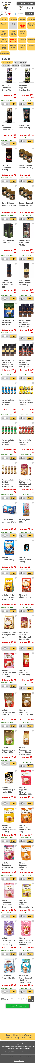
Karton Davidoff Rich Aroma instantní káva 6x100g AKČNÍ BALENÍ (25, 364)
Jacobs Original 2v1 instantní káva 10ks (8, 322)
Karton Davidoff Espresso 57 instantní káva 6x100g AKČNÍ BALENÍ (25, 324)
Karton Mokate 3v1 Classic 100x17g (25, 442)
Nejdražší (15, 65)
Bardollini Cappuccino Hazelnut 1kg (24, 88)
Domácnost (13, 19)
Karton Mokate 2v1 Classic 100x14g (8, 402)
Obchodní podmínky (12, 1038)
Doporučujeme (7, 62)
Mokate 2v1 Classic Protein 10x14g (25, 559)
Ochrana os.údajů (26, 1038)
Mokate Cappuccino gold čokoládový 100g (26, 712)
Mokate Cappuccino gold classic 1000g (25, 672)
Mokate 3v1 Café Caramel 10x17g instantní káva (8, 597)
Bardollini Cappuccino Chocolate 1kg (8, 128)
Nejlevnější (6, 65)
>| (32, 1000)
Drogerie (22, 19)
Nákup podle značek (4, 47)
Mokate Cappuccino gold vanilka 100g (8, 790)
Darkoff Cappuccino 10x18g (6, 167)
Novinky (4, 19)
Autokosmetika (5, 53)
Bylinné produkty (4, 40)
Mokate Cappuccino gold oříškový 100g (8, 750)
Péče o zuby (22, 39)
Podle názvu (25, 65)
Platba (15, 1035)
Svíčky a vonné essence (13, 33)
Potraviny (4, 24)
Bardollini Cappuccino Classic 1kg (6, 88)
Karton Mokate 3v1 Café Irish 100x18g (8, 442)
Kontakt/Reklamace (25, 1035)
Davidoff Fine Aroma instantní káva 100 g (25, 283)
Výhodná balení (22, 46)
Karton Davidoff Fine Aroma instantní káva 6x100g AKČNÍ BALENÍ (8, 364)
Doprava (8, 1035)
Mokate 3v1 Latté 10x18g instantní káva (9, 635)
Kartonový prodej (13, 46)
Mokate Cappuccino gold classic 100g (8, 712)
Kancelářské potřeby (22, 32)
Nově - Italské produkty (4, 33)
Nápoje (13, 24)
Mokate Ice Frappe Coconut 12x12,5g (25, 978)
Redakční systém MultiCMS (26, 1057)
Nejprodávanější (20, 62)
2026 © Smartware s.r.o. (15, 1057)
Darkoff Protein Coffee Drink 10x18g (25, 243)
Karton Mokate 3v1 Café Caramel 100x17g (26, 402)
